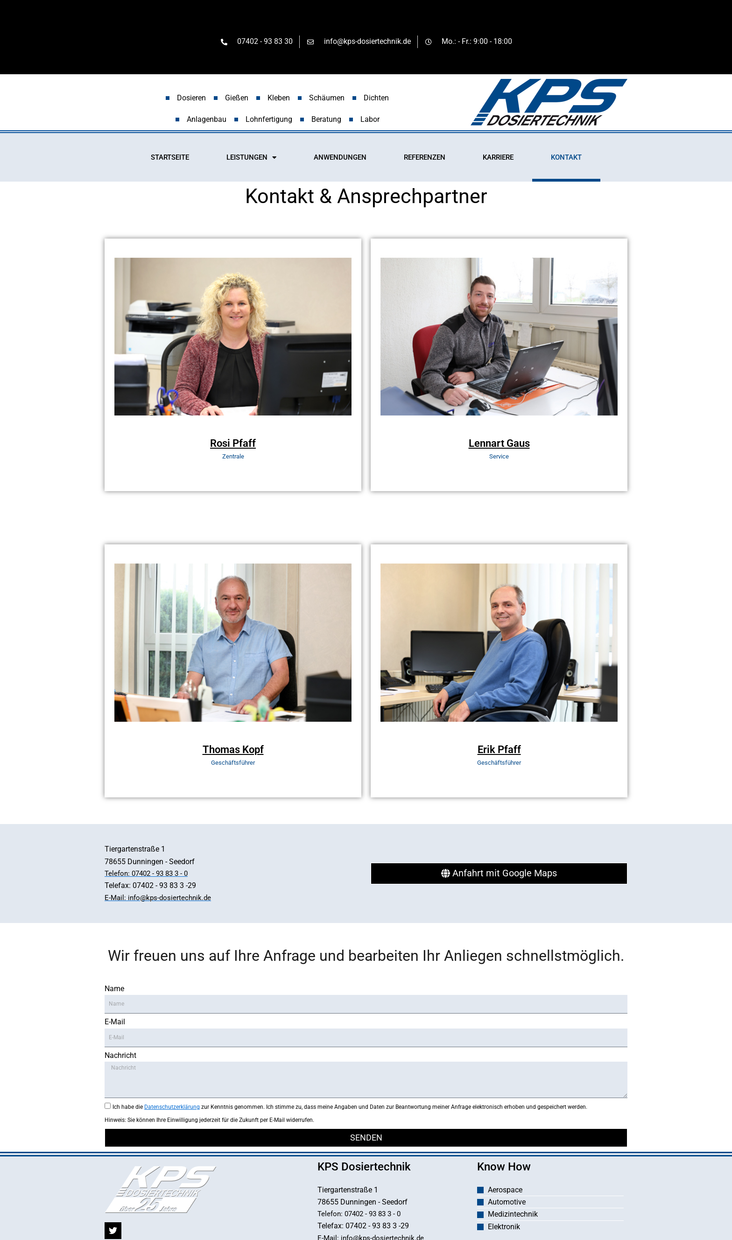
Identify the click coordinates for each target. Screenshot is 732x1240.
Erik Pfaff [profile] (499, 751)
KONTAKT (566, 159)
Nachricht (120, 1058)
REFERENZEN (424, 159)
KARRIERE (498, 159)
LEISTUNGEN (251, 159)
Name (114, 991)
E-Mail (115, 1024)
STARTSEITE (170, 159)
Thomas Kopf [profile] (233, 751)
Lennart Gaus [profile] (499, 445)
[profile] (233, 432)
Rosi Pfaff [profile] (233, 445)
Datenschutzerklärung (172, 1109)
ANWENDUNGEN (340, 159)
